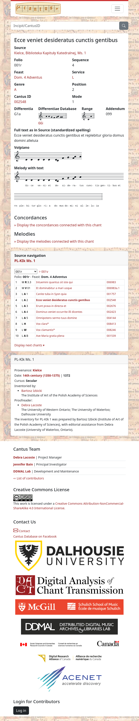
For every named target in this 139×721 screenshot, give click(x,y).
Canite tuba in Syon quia (51, 294)
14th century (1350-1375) (41, 375)
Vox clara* (42, 324)
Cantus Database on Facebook (35, 536)
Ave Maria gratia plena (50, 336)
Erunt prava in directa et (51, 306)
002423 (111, 312)
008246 (111, 330)
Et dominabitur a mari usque (54, 288)
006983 (111, 282)
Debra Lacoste (31, 405)
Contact (21, 531)
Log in (21, 710)
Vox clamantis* (45, 330)
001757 (111, 294)
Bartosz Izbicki (31, 391)
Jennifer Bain (23, 464)
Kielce (37, 370)
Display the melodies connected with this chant (55, 241)
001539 (111, 336)
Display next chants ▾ (29, 345)
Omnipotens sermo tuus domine (56, 318)
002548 (20, 101)
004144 (111, 318)
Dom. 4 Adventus (28, 77)
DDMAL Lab (22, 471)
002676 (111, 306)
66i (40, 123)
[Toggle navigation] (117, 8)
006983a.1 (113, 288)
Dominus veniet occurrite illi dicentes (59, 312)
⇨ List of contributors (28, 478)
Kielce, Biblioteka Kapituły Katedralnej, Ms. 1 (50, 53)
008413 (111, 324)
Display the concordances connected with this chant (59, 225)
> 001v (43, 271)
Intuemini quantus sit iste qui (54, 282)
